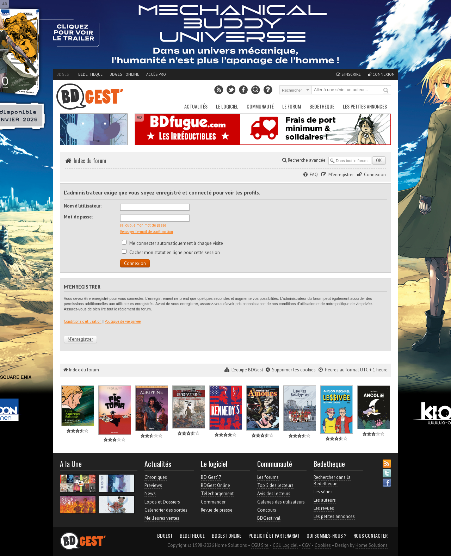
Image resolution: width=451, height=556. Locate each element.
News (150, 493)
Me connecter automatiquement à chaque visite (172, 243)
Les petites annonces (365, 106)
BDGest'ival (268, 518)
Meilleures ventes (161, 518)
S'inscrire (348, 74)
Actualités (196, 106)
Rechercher (386, 90)
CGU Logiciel (285, 545)
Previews (153, 485)
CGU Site (259, 545)
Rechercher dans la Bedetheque (332, 480)
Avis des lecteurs (273, 493)
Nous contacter (370, 535)
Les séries (323, 492)
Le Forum (291, 106)
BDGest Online (124, 74)
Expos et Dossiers (162, 502)
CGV (306, 545)
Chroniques (155, 477)
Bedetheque (90, 74)
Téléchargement (217, 493)
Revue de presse (217, 510)
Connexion (381, 74)
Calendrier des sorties (165, 510)
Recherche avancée (304, 160)
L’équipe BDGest (247, 370)
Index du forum (90, 160)
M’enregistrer (341, 175)
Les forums (268, 477)
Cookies (323, 545)
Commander (213, 502)
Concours (266, 510)
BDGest (63, 74)
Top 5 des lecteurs (275, 485)
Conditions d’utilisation (82, 321)
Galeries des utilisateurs (281, 502)
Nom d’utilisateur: (82, 206)
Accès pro (156, 74)
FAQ (314, 175)
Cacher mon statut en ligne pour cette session (171, 252)
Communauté (260, 106)
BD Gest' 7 (211, 477)
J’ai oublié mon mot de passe (143, 225)
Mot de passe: (78, 217)
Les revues (324, 508)
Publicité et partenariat (273, 535)
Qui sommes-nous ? (326, 535)
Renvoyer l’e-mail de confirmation (146, 231)
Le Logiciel (227, 106)
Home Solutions (372, 545)
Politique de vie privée (123, 321)
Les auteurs (325, 500)
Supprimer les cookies (294, 370)
